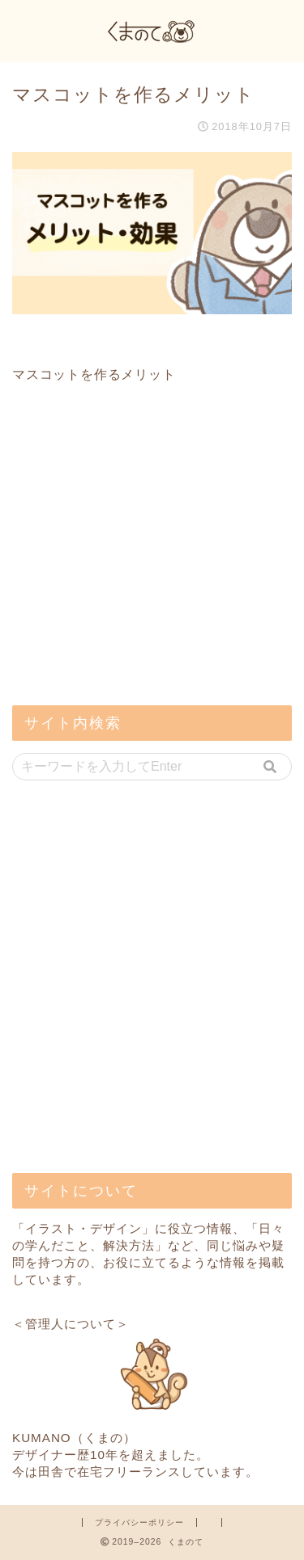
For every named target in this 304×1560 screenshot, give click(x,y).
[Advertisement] (133, 578)
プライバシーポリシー (139, 1522)
